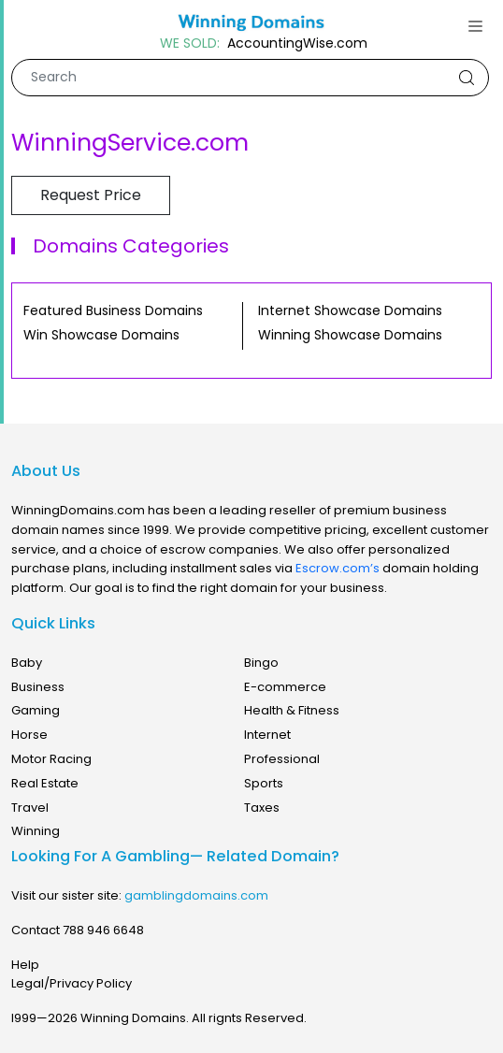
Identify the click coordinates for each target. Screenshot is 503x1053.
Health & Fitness (291, 710)
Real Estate (45, 783)
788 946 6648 (103, 930)
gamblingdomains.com (196, 895)
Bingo (261, 662)
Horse (29, 734)
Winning (35, 831)
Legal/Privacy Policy (71, 983)
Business (38, 687)
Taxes (262, 807)
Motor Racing (51, 759)
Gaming (35, 710)
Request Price (90, 195)
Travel (30, 807)
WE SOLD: (190, 43)
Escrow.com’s (337, 568)
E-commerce (285, 687)
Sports (263, 783)
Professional (282, 759)
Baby (26, 662)
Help (25, 965)
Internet (267, 734)
